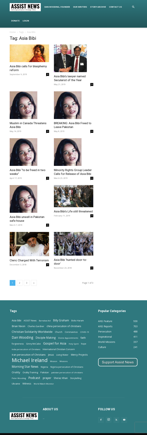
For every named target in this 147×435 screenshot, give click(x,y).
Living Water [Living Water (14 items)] (62, 354)
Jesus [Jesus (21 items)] (51, 354)
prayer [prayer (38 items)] (47, 378)
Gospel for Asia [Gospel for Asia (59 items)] (54, 343)
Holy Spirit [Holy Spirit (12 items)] (74, 343)
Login (26, 20)
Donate (15, 20)
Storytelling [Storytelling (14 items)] (75, 378)
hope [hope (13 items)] (83, 343)
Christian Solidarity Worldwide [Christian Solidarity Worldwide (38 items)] (32, 331)
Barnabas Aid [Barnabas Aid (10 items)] (45, 320)
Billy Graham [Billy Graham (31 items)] (61, 320)
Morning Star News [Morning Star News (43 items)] (25, 366)
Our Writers (80, 7)
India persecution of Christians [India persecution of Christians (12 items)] (26, 349)
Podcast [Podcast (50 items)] (34, 378)
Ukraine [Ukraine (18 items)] (16, 383)
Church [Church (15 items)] (58, 332)
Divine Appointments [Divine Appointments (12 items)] (68, 338)
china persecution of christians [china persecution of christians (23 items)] (64, 326)
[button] (133, 7)
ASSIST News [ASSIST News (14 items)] (30, 320)
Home (13, 32)
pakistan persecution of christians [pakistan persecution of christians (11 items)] (67, 372)
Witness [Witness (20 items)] (26, 383)
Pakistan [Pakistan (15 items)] (44, 372)
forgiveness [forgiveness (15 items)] (18, 343)
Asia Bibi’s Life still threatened (73, 211)
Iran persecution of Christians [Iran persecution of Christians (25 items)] (29, 354)
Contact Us (115, 7)
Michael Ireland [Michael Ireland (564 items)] (30, 360)
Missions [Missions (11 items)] (64, 361)
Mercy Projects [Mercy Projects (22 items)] (79, 354)
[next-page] (34, 283)
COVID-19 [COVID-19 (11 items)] (84, 332)
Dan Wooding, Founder (57, 7)
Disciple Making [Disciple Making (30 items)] (46, 338)
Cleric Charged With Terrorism (29, 260)
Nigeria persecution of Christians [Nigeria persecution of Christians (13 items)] (66, 366)
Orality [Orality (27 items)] (16, 372)
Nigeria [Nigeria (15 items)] (44, 366)
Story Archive (98, 7)
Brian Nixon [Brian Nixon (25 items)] (18, 326)
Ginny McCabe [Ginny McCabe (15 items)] (33, 343)
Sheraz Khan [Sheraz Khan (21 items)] (61, 378)
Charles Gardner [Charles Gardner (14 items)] (36, 326)
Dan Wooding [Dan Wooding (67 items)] (22, 337)
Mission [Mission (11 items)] (53, 361)
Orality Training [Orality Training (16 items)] (30, 372)
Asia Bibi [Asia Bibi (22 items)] (16, 320)
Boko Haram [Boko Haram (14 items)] (77, 320)
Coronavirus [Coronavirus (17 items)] (71, 331)
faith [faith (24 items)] (83, 337)
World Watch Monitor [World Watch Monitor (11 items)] (44, 383)
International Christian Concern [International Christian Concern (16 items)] (59, 349)
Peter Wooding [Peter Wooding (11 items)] (19, 378)
